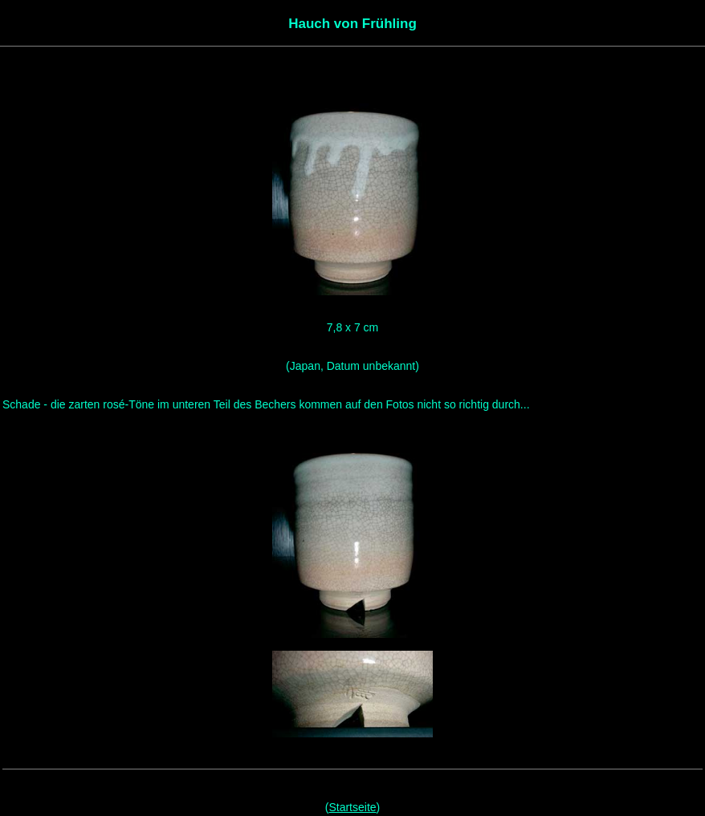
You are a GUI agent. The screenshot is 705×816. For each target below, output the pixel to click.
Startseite (352, 807)
